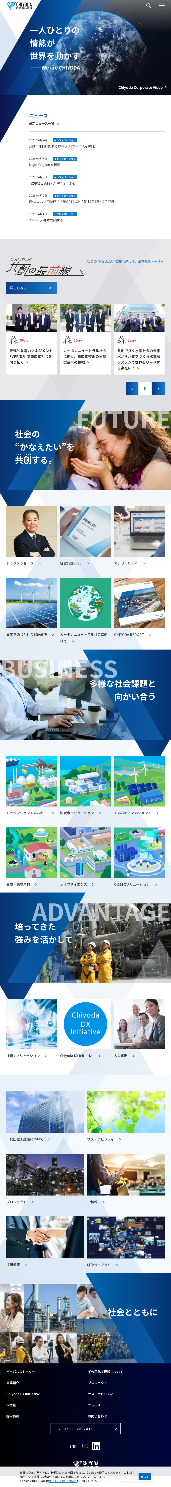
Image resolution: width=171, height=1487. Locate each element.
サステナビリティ (100, 1393)
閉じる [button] (145, 1477)
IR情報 (11, 1405)
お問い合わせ (97, 1416)
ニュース (94, 1405)
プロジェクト (97, 1382)
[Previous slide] (132, 388)
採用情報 (12, 1416)
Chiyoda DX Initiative (23, 1393)
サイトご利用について (63, 1481)
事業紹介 (12, 1382)
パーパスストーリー (20, 1371)
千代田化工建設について (105, 1371)
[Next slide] (158, 388)
